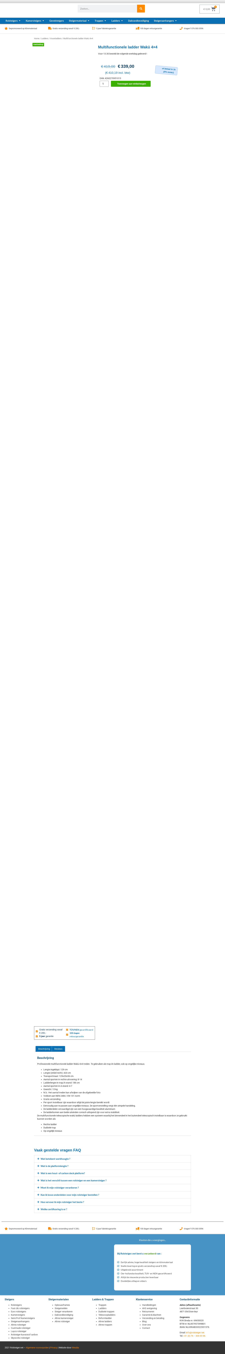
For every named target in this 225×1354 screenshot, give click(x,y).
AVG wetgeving (149, 1308)
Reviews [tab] (58, 1049)
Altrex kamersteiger (64, 1318)
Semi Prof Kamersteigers (23, 1318)
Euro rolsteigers (18, 1311)
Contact (146, 1328)
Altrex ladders (105, 1321)
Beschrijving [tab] (44, 1049)
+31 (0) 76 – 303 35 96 (194, 1336)
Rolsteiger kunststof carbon (24, 1334)
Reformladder (105, 1318)
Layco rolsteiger (18, 1331)
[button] (112, 1158)
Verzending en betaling (153, 1318)
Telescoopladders (106, 1315)
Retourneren (148, 1311)
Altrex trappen (105, 1324)
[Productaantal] (104, 84)
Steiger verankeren (64, 1311)
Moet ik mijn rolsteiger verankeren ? (60, 1187)
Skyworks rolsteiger (20, 1338)
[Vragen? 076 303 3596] (181, 28)
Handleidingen (149, 1305)
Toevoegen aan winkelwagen (131, 84)
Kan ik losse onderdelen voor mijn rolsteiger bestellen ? (70, 1194)
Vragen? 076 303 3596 (193, 28)
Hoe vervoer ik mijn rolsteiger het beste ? (62, 1202)
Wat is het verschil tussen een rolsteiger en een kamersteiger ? (73, 1180)
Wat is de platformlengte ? (54, 1166)
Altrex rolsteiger (18, 1324)
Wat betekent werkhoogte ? (55, 1158)
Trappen (102, 1305)
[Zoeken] (141, 9)
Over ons (146, 1324)
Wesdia (75, 1347)
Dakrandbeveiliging (64, 1315)
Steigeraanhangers (20, 1321)
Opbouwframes (62, 1305)
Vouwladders (56, 38)
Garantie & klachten (151, 1315)
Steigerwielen (61, 1308)
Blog (144, 1321)
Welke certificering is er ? (54, 1209)
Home (36, 38)
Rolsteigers (16, 1305)
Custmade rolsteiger (20, 1328)
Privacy (53, 1347)
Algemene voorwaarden (37, 1347)
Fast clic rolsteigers (20, 1308)
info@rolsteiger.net (195, 1332)
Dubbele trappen (106, 1311)
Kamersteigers (18, 1315)
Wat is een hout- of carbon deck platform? (63, 1173)
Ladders (44, 38)
